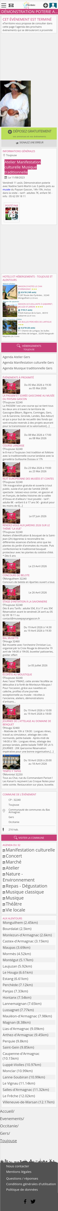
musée (6, 189)
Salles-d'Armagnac (17, 1089)
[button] (29, 134)
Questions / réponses (22, 1178)
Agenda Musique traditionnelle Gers (27, 368)
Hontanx (10, 997)
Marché (13, 862)
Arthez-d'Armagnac (18, 1034)
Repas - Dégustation (26, 886)
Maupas (9, 947)
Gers (11, 817)
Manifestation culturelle (30, 850)
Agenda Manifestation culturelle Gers (28, 362)
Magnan (9, 1022)
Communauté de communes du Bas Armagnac (29, 811)
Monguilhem (13, 922)
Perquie (9, 1041)
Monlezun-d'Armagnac (21, 935)
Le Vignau (10, 1083)
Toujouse (14, 804)
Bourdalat (11, 928)
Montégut (10, 960)
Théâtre (14, 904)
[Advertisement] (29, 57)
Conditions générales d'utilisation (31, 1184)
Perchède (10, 984)
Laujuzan (10, 966)
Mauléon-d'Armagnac (20, 1016)
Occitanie (14, 822)
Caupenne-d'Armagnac (21, 1053)
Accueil (6, 1111)
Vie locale (15, 910)
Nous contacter (17, 1166)
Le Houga (10, 972)
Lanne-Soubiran (15, 1077)
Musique (15, 898)
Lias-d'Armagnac (16, 1028)
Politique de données (22, 1189)
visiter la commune (29, 838)
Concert (14, 856)
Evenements (11, 1118)
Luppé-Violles (13, 1064)
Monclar (9, 1070)
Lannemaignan (15, 1003)
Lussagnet (11, 1010)
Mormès (9, 953)
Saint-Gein (11, 1047)
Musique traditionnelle (20, 169)
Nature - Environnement (19, 877)
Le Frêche (10, 1095)
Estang (8, 978)
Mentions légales (18, 1171)
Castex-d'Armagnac (18, 941)
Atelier (10, 161)
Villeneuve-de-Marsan (20, 1102)
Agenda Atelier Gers (16, 357)
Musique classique (25, 892)
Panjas (8, 991)
